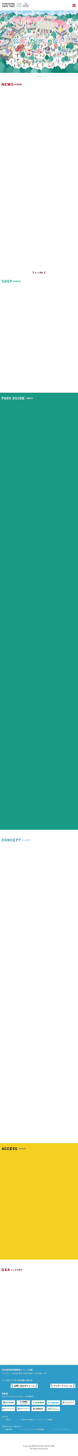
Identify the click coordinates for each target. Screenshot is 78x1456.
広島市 (7, 1419)
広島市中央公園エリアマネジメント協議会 (37, 1419)
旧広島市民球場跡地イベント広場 (17, 1369)
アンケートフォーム (63, 1385)
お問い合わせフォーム (24, 1385)
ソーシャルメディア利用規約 (33, 1429)
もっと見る (39, 272)
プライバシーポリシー (63, 1429)
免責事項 (8, 1429)
